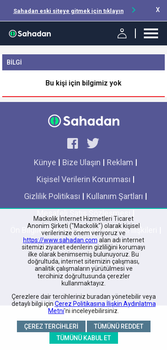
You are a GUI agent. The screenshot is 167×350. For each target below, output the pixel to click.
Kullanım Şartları (114, 196)
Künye (45, 162)
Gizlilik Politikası (52, 196)
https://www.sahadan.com (60, 240)
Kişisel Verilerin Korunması (83, 179)
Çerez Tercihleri (51, 326)
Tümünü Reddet (118, 326)
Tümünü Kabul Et (84, 338)
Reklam (120, 162)
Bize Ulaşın (81, 162)
